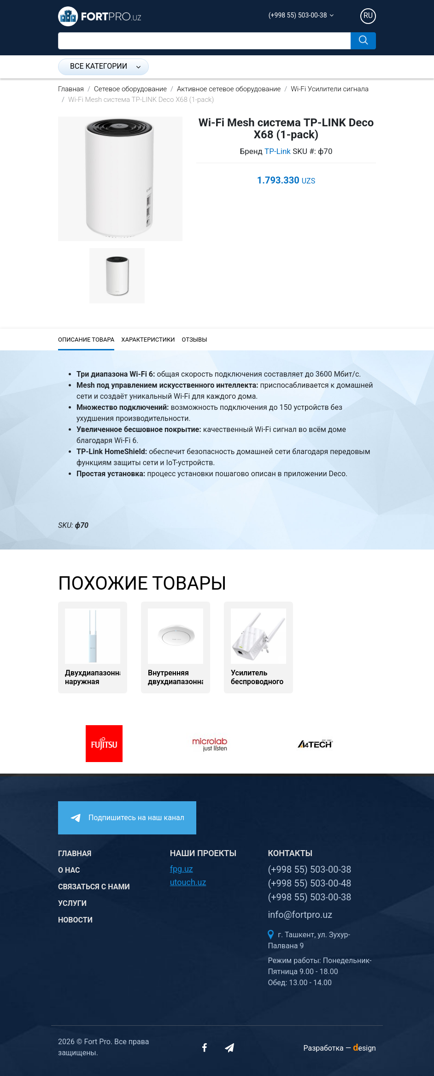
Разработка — (339, 1048)
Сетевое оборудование (130, 89)
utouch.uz (188, 882)
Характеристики (148, 339)
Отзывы (194, 339)
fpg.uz (181, 869)
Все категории (105, 66)
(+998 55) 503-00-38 (298, 15)
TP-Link (277, 151)
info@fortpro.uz (300, 914)
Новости (75, 920)
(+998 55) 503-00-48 (309, 883)
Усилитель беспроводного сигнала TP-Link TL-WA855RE (258, 686)
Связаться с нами (94, 886)
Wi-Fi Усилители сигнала (330, 89)
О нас (69, 870)
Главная (71, 89)
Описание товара (86, 339)
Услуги (72, 903)
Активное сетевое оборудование (229, 89)
